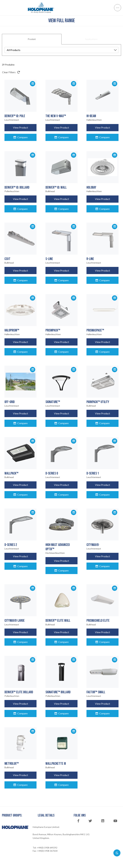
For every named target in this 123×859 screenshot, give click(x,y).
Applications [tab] (91, 39)
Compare (20, 137)
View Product (20, 127)
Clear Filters (11, 72)
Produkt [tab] (32, 39)
